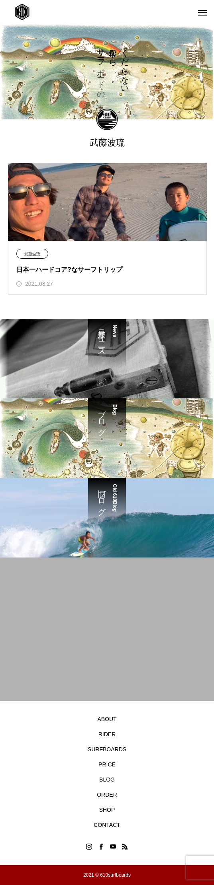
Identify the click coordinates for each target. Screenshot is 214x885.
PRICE (107, 764)
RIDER (107, 734)
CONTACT (107, 825)
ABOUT (106, 719)
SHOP (107, 810)
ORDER (107, 794)
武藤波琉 (32, 254)
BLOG (107, 779)
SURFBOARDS (107, 749)
